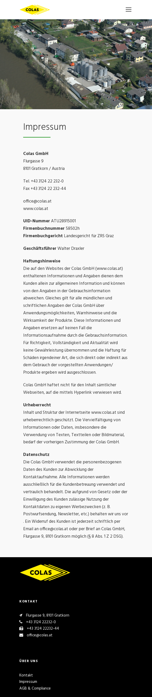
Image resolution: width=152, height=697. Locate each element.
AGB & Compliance (35, 688)
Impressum (28, 682)
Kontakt (26, 675)
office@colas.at (40, 635)
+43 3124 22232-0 (41, 622)
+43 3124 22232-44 (43, 629)
